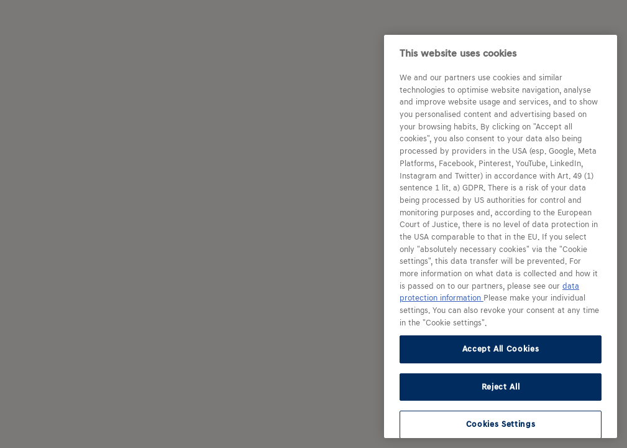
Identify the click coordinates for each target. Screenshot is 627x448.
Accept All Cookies (500, 348)
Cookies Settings (501, 424)
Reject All (501, 386)
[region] (500, 236)
